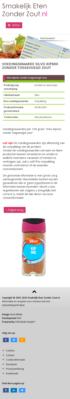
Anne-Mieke (16, 314)
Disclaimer (11, 364)
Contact (10, 355)
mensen (36, 301)
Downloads (12, 373)
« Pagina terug (14, 210)
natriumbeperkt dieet (13, 305)
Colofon (10, 350)
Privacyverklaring (15, 368)
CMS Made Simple (24, 321)
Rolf (19, 318)
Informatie (7, 301)
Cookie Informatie (15, 359)
